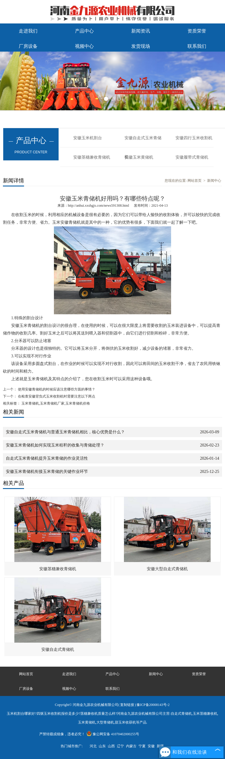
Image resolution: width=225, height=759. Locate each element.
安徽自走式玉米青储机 (143, 141)
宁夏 (142, 746)
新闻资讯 (140, 30)
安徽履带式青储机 (191, 157)
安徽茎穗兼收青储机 (91, 157)
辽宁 (120, 746)
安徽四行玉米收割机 (193, 138)
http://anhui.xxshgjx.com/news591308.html (98, 205)
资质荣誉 (197, 30)
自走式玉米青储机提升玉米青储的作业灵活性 (47, 458)
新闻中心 (214, 181)
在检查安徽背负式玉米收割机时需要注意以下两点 (56, 396)
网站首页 (195, 181)
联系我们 (197, 46)
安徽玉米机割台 (87, 138)
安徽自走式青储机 (57, 649)
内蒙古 (131, 746)
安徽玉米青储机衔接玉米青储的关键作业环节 (47, 471)
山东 (102, 746)
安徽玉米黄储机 (139, 157)
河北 (93, 746)
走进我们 (28, 30)
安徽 (151, 746)
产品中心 (84, 30)
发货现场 (140, 46)
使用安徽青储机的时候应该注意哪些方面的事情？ (56, 389)
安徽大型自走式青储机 (167, 569)
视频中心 (84, 46)
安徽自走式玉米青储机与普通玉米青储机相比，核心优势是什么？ (65, 432)
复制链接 (127, 705)
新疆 (160, 746)
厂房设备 (28, 46)
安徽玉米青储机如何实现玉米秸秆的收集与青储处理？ (55, 445)
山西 (111, 746)
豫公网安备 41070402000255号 (112, 734)
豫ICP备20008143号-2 (153, 705)
